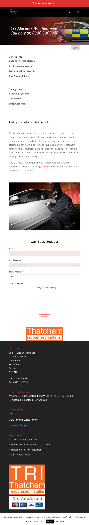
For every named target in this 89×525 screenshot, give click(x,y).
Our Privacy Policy (20, 454)
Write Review (31, 419)
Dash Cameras (17, 103)
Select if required (16, 283)
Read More (59, 521)
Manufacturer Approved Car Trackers (31, 444)
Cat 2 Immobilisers (19, 76)
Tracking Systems (19, 93)
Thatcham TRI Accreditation (26, 449)
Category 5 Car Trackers (24, 439)
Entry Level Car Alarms (22, 70)
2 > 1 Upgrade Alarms (21, 65)
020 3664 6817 (45, 3)
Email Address (15, 260)
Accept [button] (49, 521)
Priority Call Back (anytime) (44, 288)
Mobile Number (16, 272)
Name (12, 249)
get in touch (46, 166)
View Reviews (16, 419)
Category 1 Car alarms (22, 60)
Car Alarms (15, 98)
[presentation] (19, 301)
